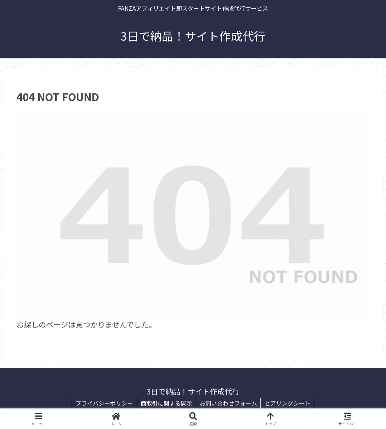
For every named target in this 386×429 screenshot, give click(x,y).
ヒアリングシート (289, 403)
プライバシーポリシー (102, 403)
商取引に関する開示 (166, 403)
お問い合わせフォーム (229, 403)
